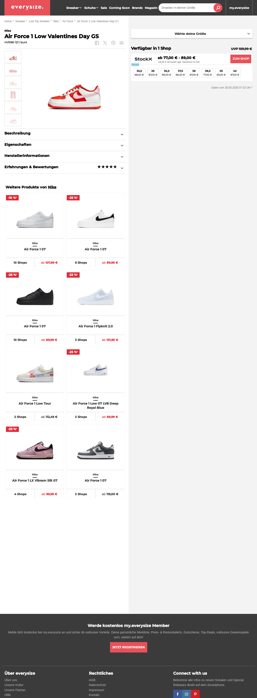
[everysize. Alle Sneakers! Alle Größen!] (27, 8)
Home (8, 21)
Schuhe (92, 8)
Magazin (151, 8)
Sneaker (74, 8)
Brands (137, 8)
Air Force (67, 21)
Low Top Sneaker (39, 21)
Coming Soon (119, 8)
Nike (56, 21)
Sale (104, 8)
